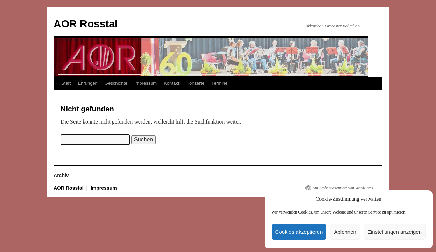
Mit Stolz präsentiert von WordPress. (343, 188)
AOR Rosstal (86, 23)
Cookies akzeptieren (299, 232)
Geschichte (116, 83)
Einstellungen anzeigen (394, 232)
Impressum (145, 83)
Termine (219, 83)
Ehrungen (87, 83)
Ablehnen (345, 232)
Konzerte (195, 83)
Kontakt (171, 83)
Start (66, 83)
